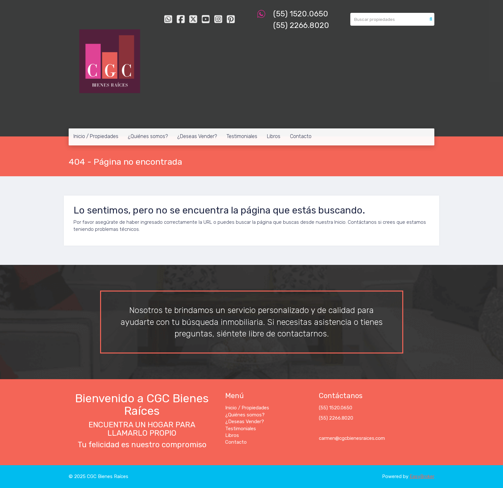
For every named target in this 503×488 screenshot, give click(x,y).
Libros (273, 136)
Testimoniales (241, 136)
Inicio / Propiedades (95, 136)
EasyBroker (422, 476)
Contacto (300, 136)
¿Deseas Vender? (197, 136)
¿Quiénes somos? (148, 136)
